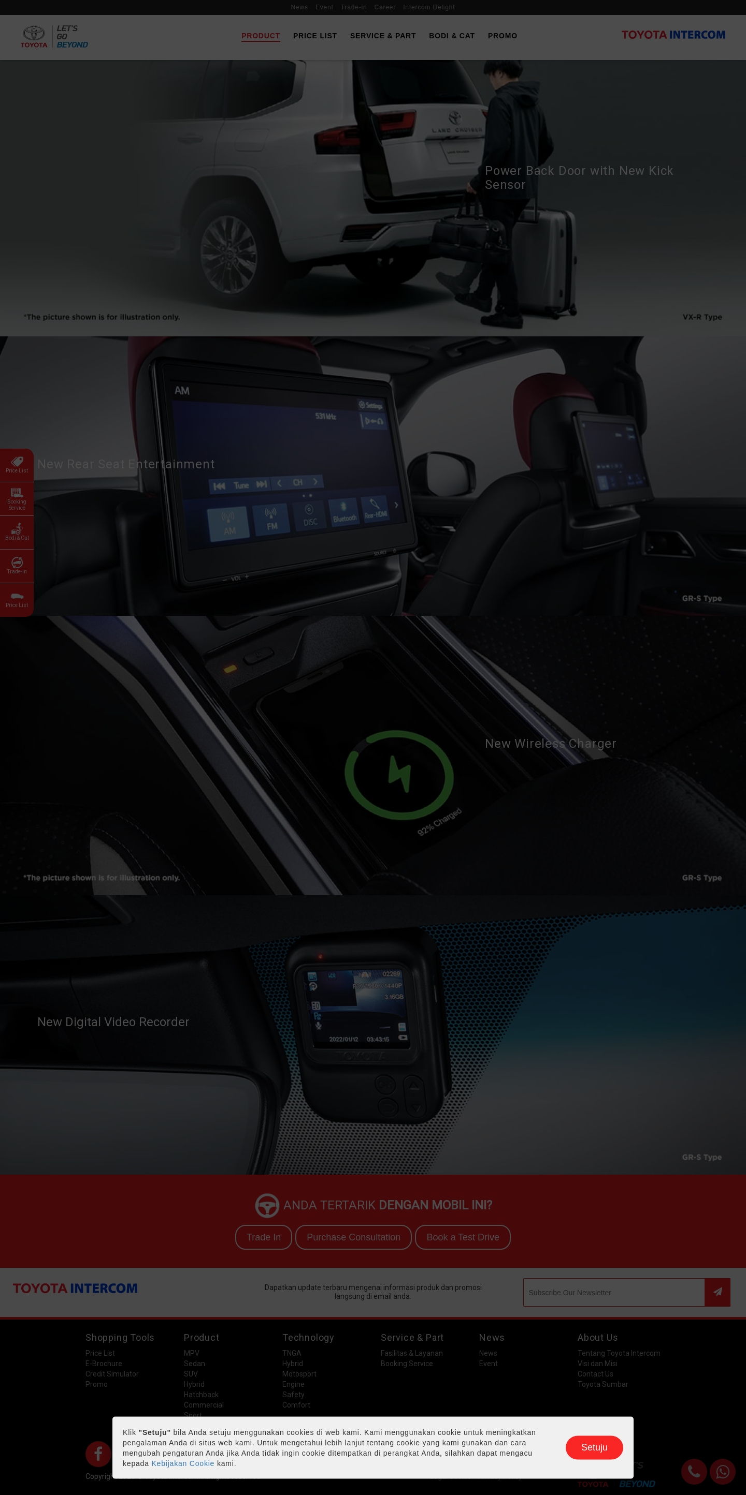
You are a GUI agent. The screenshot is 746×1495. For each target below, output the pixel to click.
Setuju (594, 1447)
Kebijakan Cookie (182, 1463)
